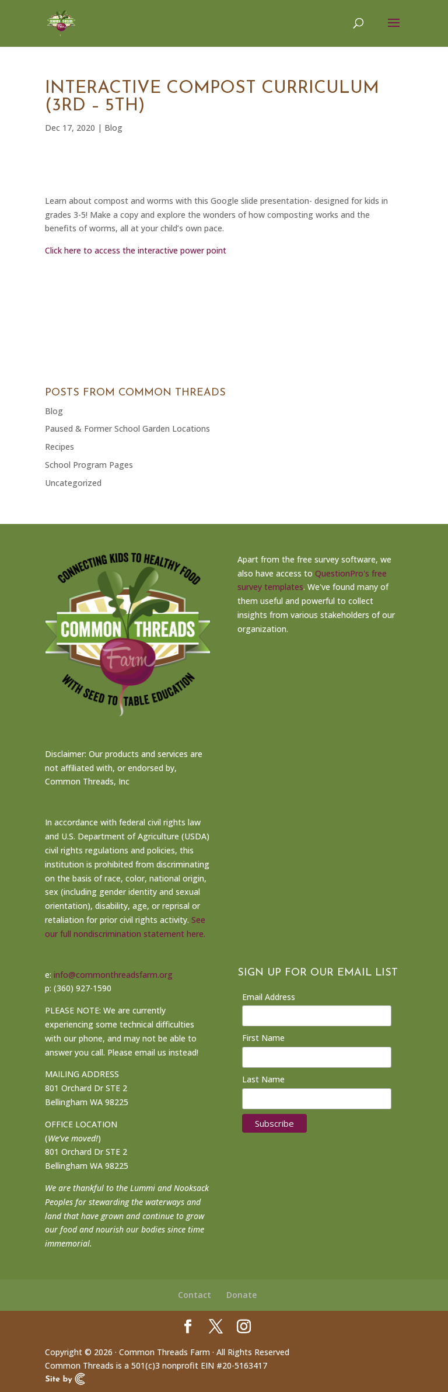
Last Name (263, 1079)
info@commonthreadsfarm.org (113, 974)
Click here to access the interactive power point (135, 250)
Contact (194, 1294)
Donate (241, 1294)
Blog (113, 127)
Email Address (268, 996)
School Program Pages (89, 464)
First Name (263, 1037)
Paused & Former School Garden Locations (127, 428)
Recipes (59, 446)
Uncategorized (73, 482)
